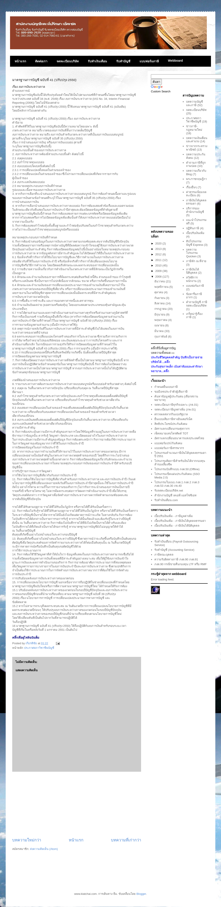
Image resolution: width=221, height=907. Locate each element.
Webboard (175, 60)
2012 (158, 254)
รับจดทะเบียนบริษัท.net (168, 490)
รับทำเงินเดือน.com (166, 500)
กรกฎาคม (161, 308)
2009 (158, 271)
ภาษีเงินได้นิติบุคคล (192, 271)
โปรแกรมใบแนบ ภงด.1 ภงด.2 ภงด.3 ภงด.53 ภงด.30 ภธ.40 (176, 484)
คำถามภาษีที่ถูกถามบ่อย (196, 164)
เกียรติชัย (32, 643)
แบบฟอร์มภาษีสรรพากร (169, 448)
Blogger (141, 893)
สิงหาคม (160, 303)
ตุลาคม (159, 292)
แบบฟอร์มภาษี (149, 61)
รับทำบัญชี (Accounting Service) (174, 549)
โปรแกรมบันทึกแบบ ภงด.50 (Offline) (176, 469)
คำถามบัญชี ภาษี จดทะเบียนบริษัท (196, 303)
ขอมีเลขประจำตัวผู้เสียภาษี (171, 391)
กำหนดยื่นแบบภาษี (166, 386)
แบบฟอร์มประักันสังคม (168, 443)
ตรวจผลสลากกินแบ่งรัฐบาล (171, 414)
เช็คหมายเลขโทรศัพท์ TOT (171, 433)
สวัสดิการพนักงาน (192, 279)
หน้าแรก (20, 61)
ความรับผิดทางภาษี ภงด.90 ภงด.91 (176, 559)
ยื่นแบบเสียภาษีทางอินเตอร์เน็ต (173, 419)
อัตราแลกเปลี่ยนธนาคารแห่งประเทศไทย (179, 438)
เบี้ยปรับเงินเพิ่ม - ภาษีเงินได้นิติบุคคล (176, 525)
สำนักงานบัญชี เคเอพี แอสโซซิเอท (175, 495)
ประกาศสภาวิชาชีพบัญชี (39, 647)
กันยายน (160, 298)
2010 (158, 265)
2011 (158, 260)
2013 (158, 249)
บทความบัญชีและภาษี (194, 103)
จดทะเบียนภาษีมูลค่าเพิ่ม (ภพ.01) (175, 409)
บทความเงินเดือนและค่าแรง (196, 139)
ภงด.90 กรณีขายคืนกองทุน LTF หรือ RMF (180, 564)
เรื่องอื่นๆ (191, 187)
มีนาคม (159, 331)
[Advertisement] (76, 804)
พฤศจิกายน (161, 286)
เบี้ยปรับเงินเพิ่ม (195, 233)
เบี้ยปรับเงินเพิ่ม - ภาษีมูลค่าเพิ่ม (173, 516)
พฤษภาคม (161, 320)
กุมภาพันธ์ (161, 336)
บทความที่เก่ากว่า (126, 840)
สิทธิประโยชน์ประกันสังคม (170, 424)
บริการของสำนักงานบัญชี (195, 210)
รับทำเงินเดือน (97, 61)
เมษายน (159, 325)
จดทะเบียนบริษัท (68, 61)
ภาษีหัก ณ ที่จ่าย (196, 261)
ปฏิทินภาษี (192, 228)
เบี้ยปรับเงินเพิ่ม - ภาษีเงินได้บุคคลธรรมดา (180, 520)
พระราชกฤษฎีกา (196, 179)
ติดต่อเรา (41, 61)
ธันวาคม (160, 281)
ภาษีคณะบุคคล (163, 554)
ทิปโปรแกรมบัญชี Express (194, 243)
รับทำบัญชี (123, 61)
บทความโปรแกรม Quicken (192, 253)
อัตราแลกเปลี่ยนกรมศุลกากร (172, 428)
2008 (158, 276)
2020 (158, 243)
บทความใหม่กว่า (26, 840)
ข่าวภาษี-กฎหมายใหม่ (194, 128)
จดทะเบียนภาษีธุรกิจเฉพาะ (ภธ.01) (176, 404)
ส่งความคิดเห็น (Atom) (44, 849)
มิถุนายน (160, 314)
